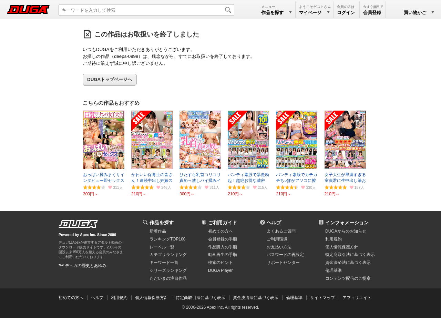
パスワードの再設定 (285, 254)
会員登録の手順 (222, 239)
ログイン (346, 12)
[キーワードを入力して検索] (146, 10)
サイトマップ (322, 297)
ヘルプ (274, 222)
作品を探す (162, 222)
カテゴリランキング (168, 254)
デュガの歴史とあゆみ (85, 265)
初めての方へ (220, 231)
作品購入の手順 (222, 247)
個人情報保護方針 (341, 247)
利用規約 (333, 239)
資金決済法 (348, 262)
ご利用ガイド (222, 222)
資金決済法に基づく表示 (255, 297)
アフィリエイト (356, 297)
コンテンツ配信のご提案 (348, 278)
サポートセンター (283, 262)
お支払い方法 (279, 247)
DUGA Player (220, 270)
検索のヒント (220, 262)
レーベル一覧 (162, 247)
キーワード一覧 (164, 262)
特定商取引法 (350, 254)
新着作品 (158, 231)
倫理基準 (333, 270)
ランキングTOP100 (167, 239)
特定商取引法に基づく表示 (200, 297)
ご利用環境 (277, 239)
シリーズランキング (168, 270)
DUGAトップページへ (109, 79)
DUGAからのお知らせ (345, 231)
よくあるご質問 (281, 231)
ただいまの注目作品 (168, 278)
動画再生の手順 (222, 254)
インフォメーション (347, 222)
